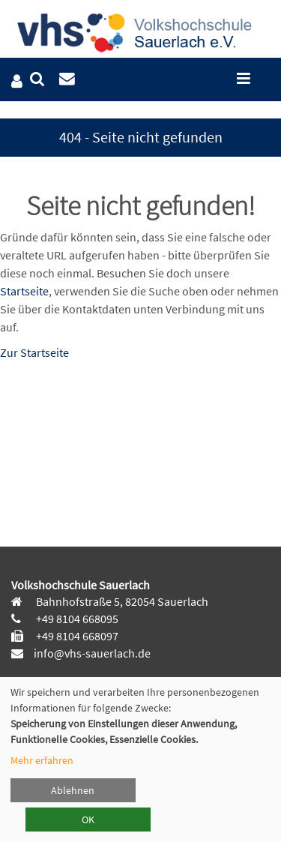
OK (88, 819)
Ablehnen (72, 790)
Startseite (24, 290)
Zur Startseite (34, 352)
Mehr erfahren (41, 760)
